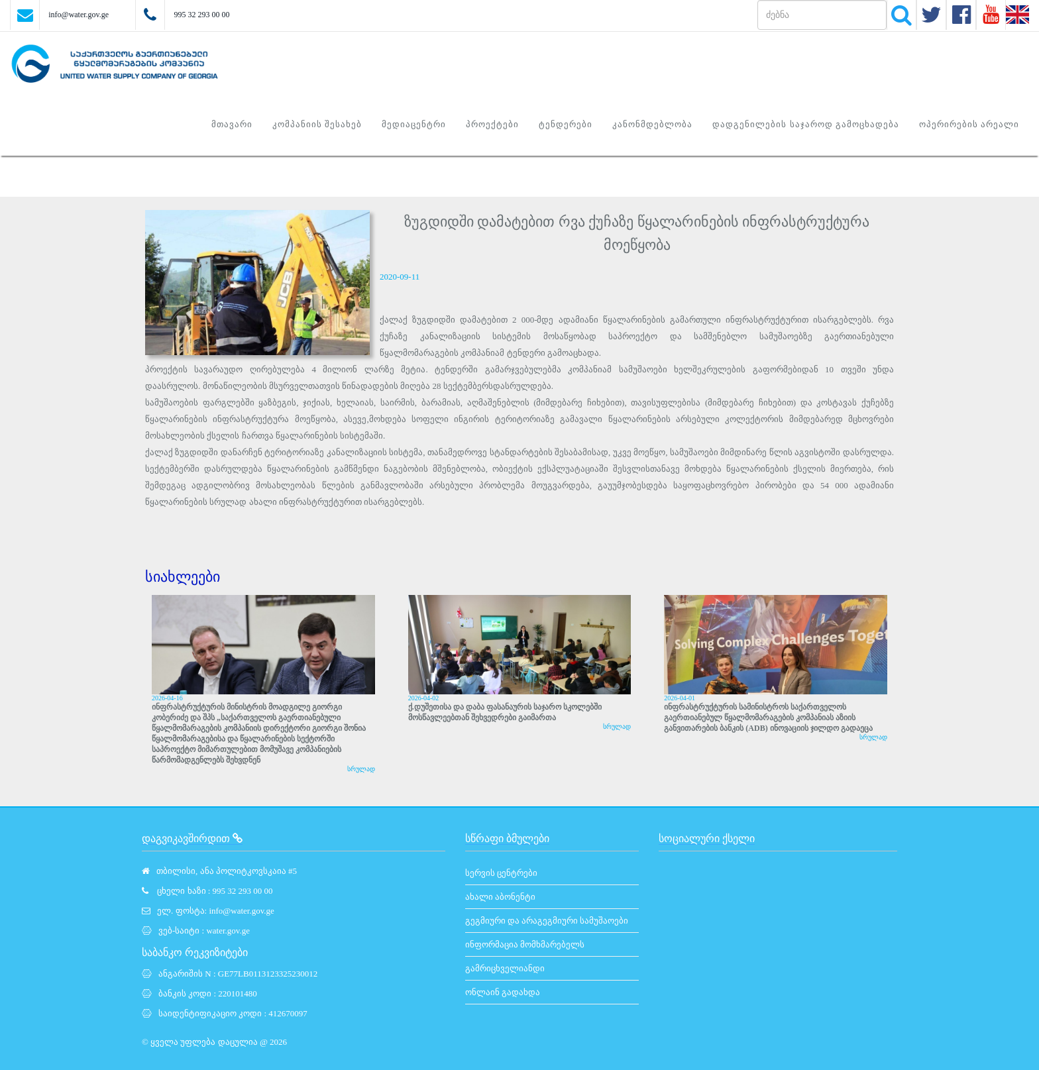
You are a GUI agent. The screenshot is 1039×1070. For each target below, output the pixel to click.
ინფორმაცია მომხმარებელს (524, 944)
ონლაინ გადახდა (502, 992)
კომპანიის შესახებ (317, 124)
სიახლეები (182, 576)
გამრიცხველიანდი (505, 968)
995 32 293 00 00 (201, 14)
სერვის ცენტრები (501, 873)
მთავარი (231, 124)
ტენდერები (565, 124)
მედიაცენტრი (414, 124)
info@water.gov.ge (78, 14)
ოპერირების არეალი (969, 124)
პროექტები (492, 124)
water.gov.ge (228, 931)
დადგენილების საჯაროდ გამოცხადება (805, 124)
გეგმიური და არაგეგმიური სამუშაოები (547, 921)
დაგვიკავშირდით (192, 838)
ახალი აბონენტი (500, 897)
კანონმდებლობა (652, 124)
